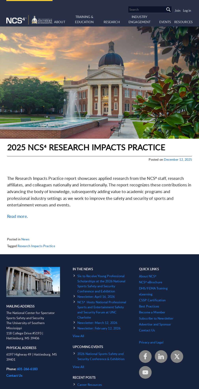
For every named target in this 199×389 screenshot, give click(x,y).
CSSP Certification (152, 300)
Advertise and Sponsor (155, 324)
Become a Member (152, 312)
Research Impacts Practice (36, 246)
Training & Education (84, 19)
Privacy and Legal (151, 342)
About (59, 22)
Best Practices (149, 306)
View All (78, 336)
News (25, 239)
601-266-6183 (27, 369)
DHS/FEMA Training (153, 288)
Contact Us (14, 375)
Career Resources (89, 384)
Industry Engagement (140, 19)
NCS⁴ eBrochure (150, 282)
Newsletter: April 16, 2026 (96, 296)
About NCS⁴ (147, 276)
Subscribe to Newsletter (156, 318)
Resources (183, 22)
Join (177, 11)
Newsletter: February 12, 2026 (99, 328)
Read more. (17, 216)
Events (165, 22)
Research (112, 22)
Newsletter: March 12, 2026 (97, 323)
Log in (187, 11)
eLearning (145, 294)
